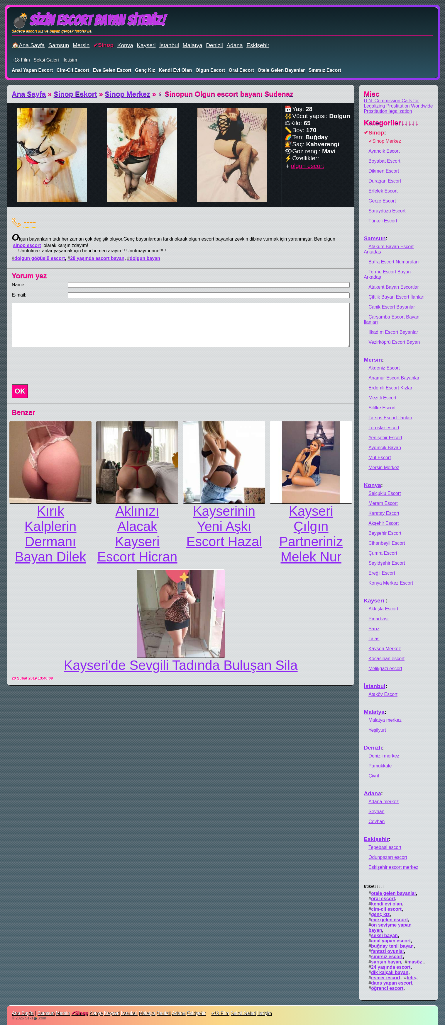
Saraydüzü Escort (386, 210)
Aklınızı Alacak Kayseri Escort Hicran (137, 534)
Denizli (214, 45)
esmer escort (385, 977)
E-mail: (19, 294)
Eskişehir (257, 45)
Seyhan (376, 811)
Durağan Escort (384, 180)
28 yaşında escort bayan (97, 258)
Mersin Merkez (383, 467)
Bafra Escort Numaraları (393, 261)
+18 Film (21, 59)
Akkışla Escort (383, 608)
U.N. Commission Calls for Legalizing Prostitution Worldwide (398, 103)
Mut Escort (379, 457)
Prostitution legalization (388, 111)
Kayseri (146, 45)
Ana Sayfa (29, 94)
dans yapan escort (391, 982)
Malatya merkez (385, 720)
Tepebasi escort (384, 847)
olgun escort (210, 70)
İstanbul (169, 45)
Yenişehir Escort (385, 437)
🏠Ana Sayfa (28, 45)
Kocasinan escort (386, 658)
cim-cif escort (73, 70)
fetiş (411, 977)
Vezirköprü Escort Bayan (394, 342)
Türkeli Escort (382, 220)
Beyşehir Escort (384, 533)
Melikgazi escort (385, 668)
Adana (234, 45)
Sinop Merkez (127, 94)
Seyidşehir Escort (386, 563)
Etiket (374, 886)
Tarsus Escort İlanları (390, 417)
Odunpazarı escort (387, 857)
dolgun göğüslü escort (39, 258)
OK (20, 391)
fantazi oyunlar (387, 951)
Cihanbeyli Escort (386, 543)
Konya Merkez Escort (390, 582)
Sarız (373, 628)
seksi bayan (384, 935)
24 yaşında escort (390, 967)
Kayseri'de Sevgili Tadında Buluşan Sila (181, 665)
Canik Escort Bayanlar (391, 306)
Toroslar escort (383, 427)
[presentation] (54, 365)
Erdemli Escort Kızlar (390, 387)
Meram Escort (383, 503)
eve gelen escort (112, 70)
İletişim (69, 59)
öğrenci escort (387, 988)
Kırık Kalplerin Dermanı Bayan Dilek (50, 534)
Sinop (106, 45)
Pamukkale (380, 765)
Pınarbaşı (378, 618)
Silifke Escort (381, 407)
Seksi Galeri (46, 59)
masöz (415, 961)
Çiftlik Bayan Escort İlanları (396, 296)
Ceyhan (376, 821)
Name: (19, 284)
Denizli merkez (383, 755)
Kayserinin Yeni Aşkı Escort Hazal (224, 526)
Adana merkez (383, 801)
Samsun (58, 45)
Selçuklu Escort (384, 493)
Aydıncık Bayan (384, 447)
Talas (373, 638)
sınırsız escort (325, 70)
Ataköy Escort (382, 694)
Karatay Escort (383, 513)
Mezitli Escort (382, 397)
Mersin (81, 45)
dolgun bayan (145, 258)
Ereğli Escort (381, 573)
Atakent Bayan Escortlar (393, 287)
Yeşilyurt (377, 730)
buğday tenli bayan (392, 946)
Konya (125, 45)
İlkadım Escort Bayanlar (393, 332)
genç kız (145, 70)
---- (29, 222)
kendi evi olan (175, 70)
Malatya (192, 45)
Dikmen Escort (383, 170)
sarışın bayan (386, 961)
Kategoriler (391, 123)
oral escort (241, 70)
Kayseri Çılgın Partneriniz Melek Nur (311, 534)
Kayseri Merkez (384, 648)
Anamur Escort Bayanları (394, 377)
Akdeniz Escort (384, 367)
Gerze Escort (382, 200)
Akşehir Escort (383, 523)
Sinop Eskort (75, 94)
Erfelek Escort (383, 190)
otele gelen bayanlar (281, 70)
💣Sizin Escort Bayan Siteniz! (88, 20)
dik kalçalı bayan (389, 972)
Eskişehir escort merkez (393, 867)
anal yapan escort (32, 70)
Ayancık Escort (384, 151)
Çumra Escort (382, 553)
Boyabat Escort (384, 161)
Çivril (373, 775)
